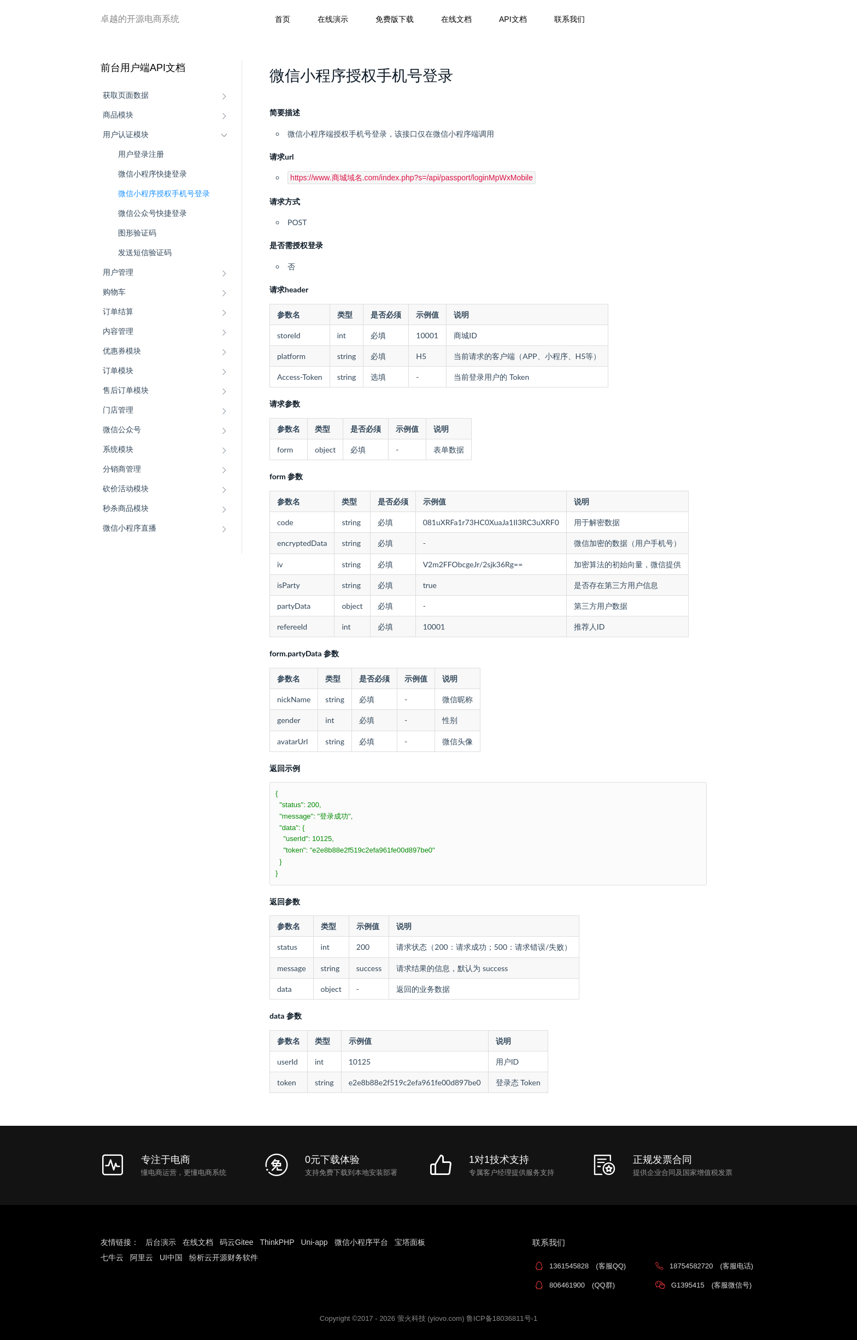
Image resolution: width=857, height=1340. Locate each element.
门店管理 (118, 409)
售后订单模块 (126, 390)
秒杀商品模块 (126, 508)
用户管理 (118, 272)
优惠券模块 (122, 350)
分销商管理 (122, 469)
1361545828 (587, 1266)
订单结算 (118, 311)
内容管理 (118, 331)
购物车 (114, 291)
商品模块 (118, 114)
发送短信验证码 (145, 252)
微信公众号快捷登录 (152, 213)
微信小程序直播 (129, 528)
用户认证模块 (126, 134)
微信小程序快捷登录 (152, 173)
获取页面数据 (126, 95)
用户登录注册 (141, 154)
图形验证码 (137, 232)
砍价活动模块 (126, 488)
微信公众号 (122, 429)
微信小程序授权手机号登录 (164, 193)
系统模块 (118, 449)
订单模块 (118, 370)
